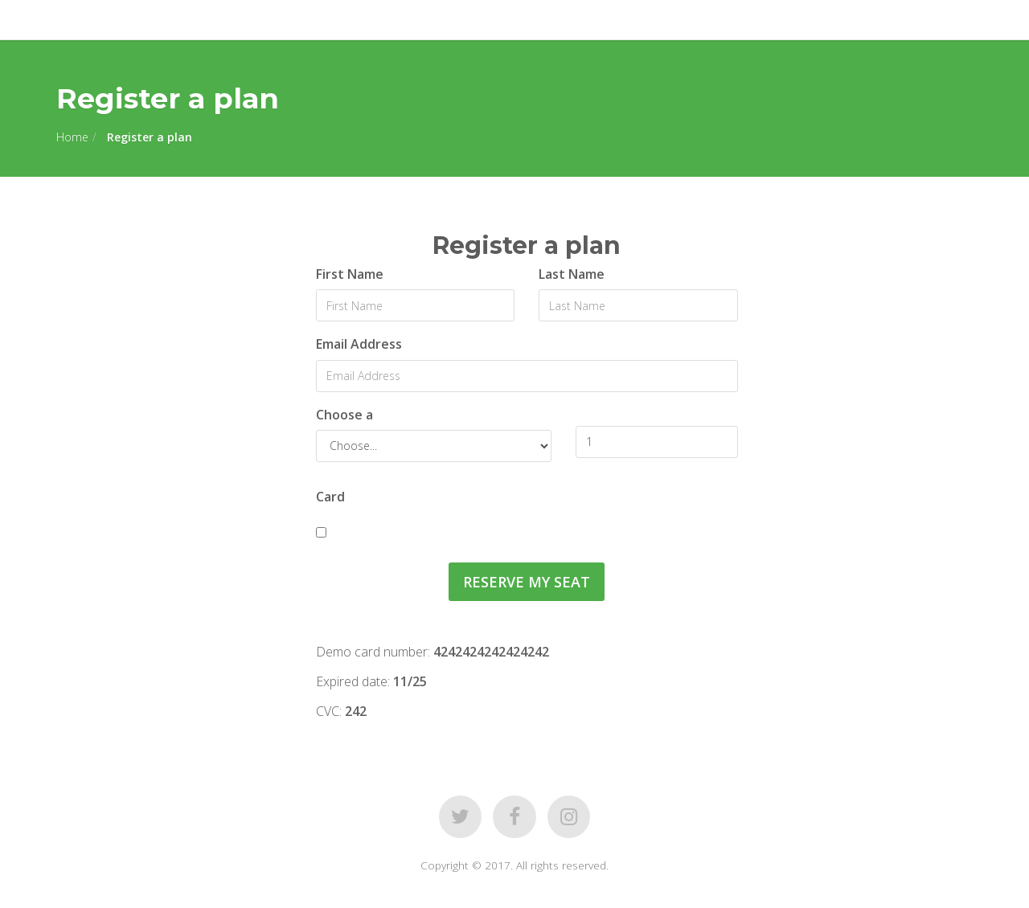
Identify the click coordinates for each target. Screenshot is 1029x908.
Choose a (344, 414)
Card (330, 496)
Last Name (572, 274)
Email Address (359, 344)
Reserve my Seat (526, 581)
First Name (349, 274)
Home (72, 137)
